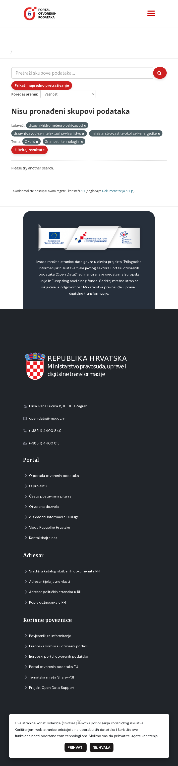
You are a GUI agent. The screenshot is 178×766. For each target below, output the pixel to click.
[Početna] (6, 52)
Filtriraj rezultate (29, 149)
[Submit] (160, 73)
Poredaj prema (24, 94)
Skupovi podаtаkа (35, 52)
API (83, 191)
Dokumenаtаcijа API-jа (118, 191)
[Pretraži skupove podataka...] (82, 73)
